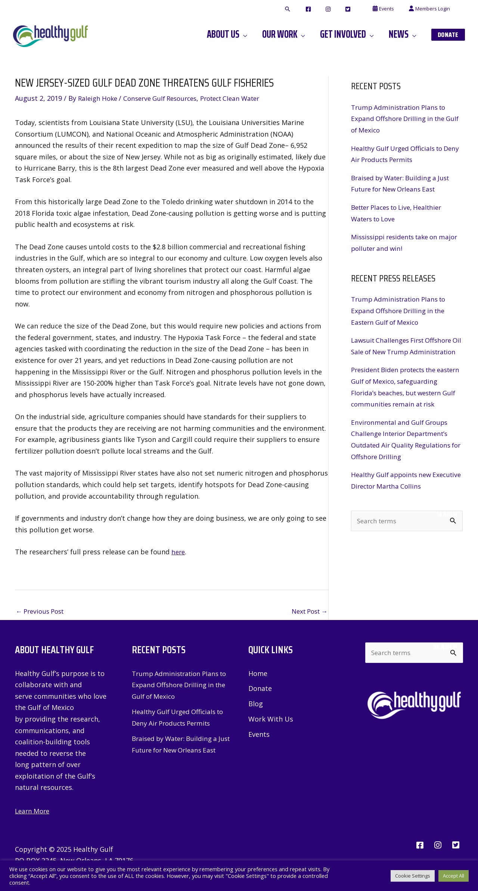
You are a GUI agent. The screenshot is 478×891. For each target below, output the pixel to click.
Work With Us (270, 720)
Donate (260, 689)
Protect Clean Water (242, 98)
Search (447, 536)
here (178, 551)
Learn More (33, 811)
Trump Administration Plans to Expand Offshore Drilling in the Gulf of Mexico (401, 118)
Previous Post (42, 611)
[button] (315, 9)
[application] (263, 34)
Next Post (307, 611)
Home (257, 673)
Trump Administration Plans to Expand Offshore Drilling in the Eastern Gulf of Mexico (401, 310)
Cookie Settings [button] (412, 875)
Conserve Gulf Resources (166, 98)
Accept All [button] (453, 875)
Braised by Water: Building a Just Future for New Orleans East (177, 750)
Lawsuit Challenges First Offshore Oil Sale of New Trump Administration (405, 351)
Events (259, 735)
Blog (255, 704)
